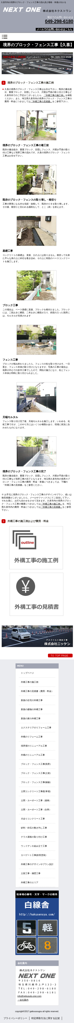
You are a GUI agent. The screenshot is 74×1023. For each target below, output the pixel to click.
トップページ (27, 673)
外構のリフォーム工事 (32, 736)
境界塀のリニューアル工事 (34, 746)
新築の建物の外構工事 (32, 709)
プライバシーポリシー (15, 1018)
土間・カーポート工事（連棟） (36, 800)
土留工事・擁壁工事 (30, 873)
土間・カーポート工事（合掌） (36, 809)
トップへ (60, 655)
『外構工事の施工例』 (54, 95)
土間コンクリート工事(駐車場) (36, 791)
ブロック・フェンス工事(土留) (36, 773)
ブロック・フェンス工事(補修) (36, 782)
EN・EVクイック (37, 923)
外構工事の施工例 (29, 682)
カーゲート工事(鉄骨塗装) (33, 855)
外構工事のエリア (29, 882)
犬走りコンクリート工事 (33, 818)
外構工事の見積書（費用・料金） (37, 691)
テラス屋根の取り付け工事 (34, 837)
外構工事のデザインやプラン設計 (37, 864)
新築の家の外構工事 (30, 718)
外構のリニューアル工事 (33, 755)
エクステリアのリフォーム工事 (36, 727)
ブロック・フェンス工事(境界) (36, 764)
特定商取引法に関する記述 (45, 1018)
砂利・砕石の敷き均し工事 (34, 828)
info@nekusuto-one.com (29, 996)
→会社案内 (23, 1000)
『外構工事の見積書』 (41, 101)
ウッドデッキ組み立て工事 (34, 846)
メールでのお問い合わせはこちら (54, 29)
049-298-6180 (59, 21)
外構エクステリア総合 (37, 10)
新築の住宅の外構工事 (32, 700)
